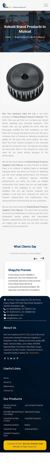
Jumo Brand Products (34, 405)
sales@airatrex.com (14, 315)
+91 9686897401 (28, 312)
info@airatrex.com (13, 318)
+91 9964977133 (28, 309)
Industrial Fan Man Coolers (11, 419)
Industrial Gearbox (11, 425)
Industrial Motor (31, 429)
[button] (21, 307)
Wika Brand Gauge (32, 412)
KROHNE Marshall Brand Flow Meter (14, 413)
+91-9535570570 (12, 312)
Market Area (9, 386)
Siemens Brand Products (10, 406)
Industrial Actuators (33, 418)
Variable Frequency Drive (12, 434)
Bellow (27, 425)
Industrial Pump (10, 429)
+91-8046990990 (12, 309)
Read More (34, 353)
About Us (7, 382)
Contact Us (8, 390)
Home (6, 378)
